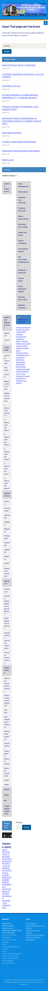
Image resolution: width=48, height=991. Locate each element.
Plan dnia (5, 711)
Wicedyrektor (7, 509)
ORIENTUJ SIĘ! (8, 160)
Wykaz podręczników (23, 217)
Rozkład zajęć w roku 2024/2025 (6, 700)
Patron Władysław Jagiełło (22, 288)
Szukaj (19, 822)
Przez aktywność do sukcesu (6, 623)
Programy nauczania (22, 209)
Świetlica (6, 557)
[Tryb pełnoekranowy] (12, 836)
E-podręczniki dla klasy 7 (6, 469)
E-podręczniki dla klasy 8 (6, 483)
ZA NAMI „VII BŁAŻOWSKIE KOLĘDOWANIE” (19, 142)
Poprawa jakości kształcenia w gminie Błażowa (7, 605)
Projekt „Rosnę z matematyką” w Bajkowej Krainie (6, 753)
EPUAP (6, 790)
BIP (5, 801)
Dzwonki (6, 375)
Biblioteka (7, 530)
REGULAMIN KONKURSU (12, 133)
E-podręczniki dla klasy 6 (6, 454)
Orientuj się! (7, 590)
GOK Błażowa (30, 940)
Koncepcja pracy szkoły (23, 225)
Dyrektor (6, 502)
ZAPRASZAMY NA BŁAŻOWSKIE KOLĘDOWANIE (21, 151)
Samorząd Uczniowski (7, 359)
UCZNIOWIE (6, 349)
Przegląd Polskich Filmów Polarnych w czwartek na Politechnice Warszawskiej (22, 357)
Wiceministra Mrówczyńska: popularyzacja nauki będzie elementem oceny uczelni (23, 369)
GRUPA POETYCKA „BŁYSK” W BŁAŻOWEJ (19, 65)
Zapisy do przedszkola (6, 772)
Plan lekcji (6, 369)
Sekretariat (7, 516)
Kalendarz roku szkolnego (22, 200)
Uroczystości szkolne (23, 250)
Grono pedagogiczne (23, 185)
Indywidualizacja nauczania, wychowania (7, 640)
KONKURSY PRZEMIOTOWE (7, 322)
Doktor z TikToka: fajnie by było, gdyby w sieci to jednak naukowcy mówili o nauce (23, 345)
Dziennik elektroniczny (7, 187)
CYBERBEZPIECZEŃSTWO (7, 810)
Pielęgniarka (7, 537)
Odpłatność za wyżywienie (7, 397)
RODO (6, 795)
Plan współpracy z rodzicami (7, 722)
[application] (7, 835)
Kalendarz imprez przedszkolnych (7, 684)
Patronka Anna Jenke (22, 298)
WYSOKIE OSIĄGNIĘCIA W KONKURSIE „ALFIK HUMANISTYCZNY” (6, 900)
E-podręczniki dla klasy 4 (6, 425)
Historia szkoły (21, 279)
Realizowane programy (7, 735)
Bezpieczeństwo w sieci (6, 385)
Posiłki (6, 780)
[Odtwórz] (5, 836)
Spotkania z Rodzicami (22, 271)
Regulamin (6, 334)
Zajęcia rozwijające (22, 242)
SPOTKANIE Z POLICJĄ (11, 86)
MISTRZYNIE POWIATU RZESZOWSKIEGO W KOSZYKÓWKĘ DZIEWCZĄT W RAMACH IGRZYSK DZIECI (21, 121)
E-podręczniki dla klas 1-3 (7, 410)
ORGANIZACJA (7, 494)
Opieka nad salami (22, 234)
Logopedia (7, 551)
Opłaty (6, 785)
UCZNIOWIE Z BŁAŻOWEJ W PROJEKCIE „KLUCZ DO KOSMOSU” (7, 863)
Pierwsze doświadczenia (6, 658)
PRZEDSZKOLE (6, 670)
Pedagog (7, 523)
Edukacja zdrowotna (22, 306)
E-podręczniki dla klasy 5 (6, 439)
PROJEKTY (6, 582)
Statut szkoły (23, 192)
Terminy (6, 341)
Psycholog (7, 544)
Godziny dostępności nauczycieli (6, 569)
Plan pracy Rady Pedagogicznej (23, 260)
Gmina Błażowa (31, 923)
